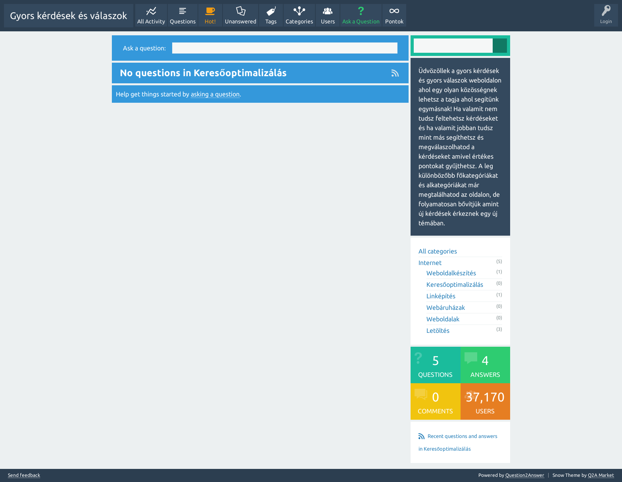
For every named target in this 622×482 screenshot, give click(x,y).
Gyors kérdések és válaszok (68, 15)
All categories (438, 251)
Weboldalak (442, 319)
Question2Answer (524, 475)
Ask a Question (361, 21)
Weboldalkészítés (451, 273)
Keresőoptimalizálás (454, 284)
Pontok (394, 21)
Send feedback (24, 475)
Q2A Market (601, 475)
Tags (270, 21)
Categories (299, 21)
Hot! (210, 21)
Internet (430, 262)
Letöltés (437, 330)
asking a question (215, 94)
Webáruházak (445, 307)
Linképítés (440, 296)
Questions (183, 21)
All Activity (151, 21)
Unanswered (240, 21)
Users (328, 21)
